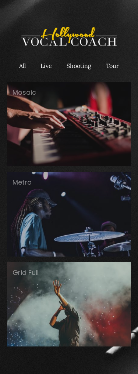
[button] (69, 10)
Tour (112, 65)
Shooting (79, 65)
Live (46, 65)
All (22, 65)
